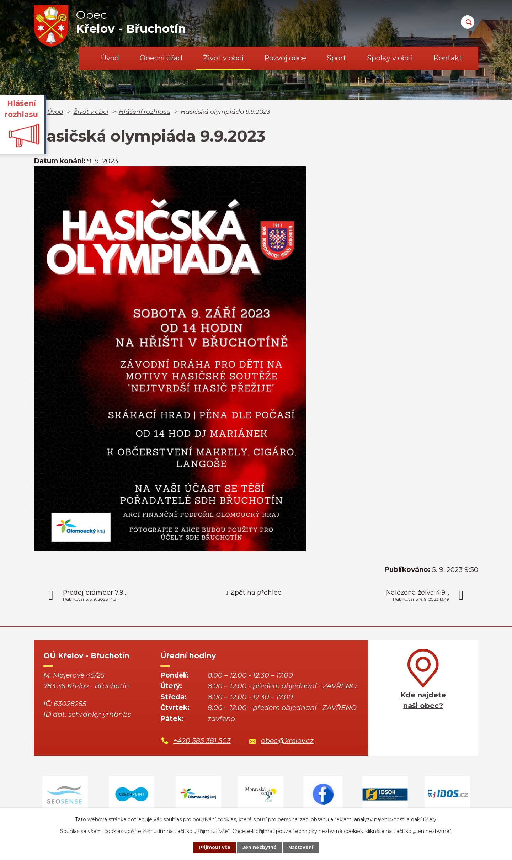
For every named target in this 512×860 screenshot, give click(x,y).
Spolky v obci (390, 58)
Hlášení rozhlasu (144, 111)
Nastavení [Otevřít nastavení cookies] (307, 847)
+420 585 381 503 (202, 741)
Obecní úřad (161, 58)
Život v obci (223, 58)
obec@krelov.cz (287, 741)
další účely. (424, 818)
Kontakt (447, 58)
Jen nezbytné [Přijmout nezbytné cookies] (259, 847)
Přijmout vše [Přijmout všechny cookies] (207, 847)
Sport (336, 58)
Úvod (110, 58)
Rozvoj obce (285, 58)
